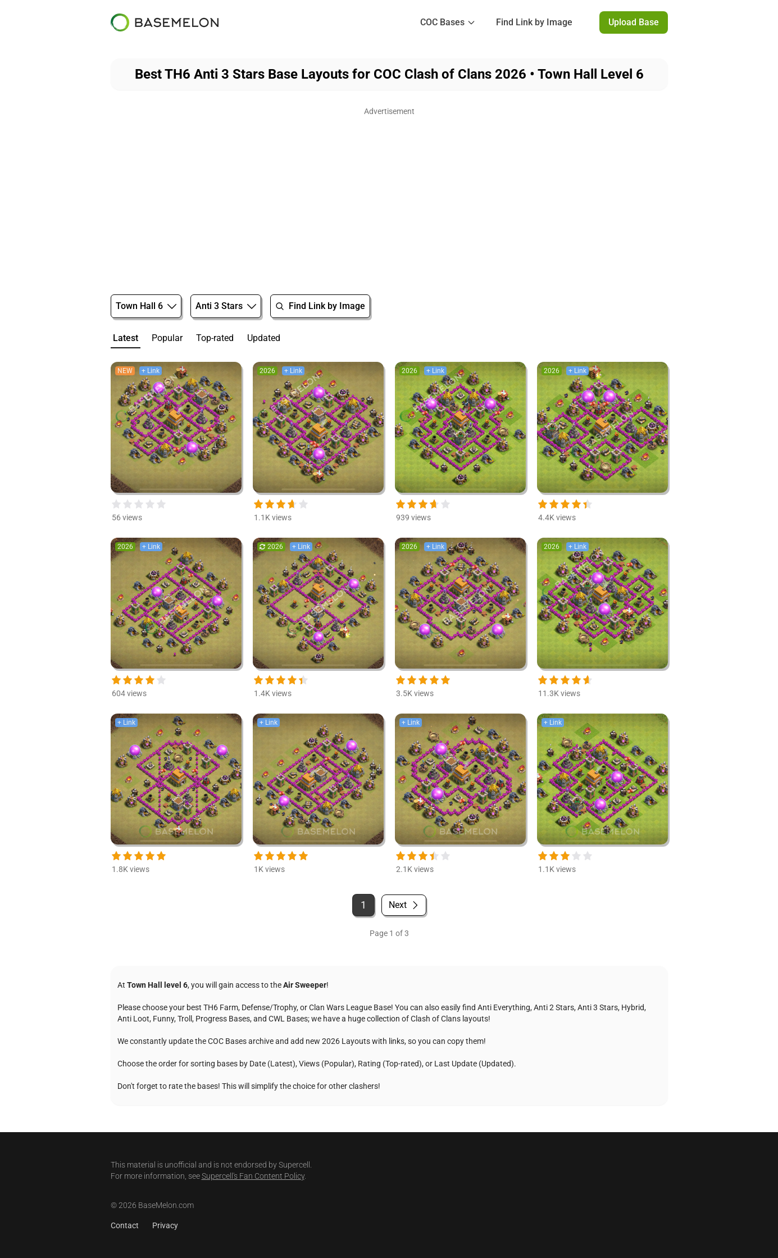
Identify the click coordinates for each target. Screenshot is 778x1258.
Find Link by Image (534, 22)
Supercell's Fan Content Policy (253, 1175)
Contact (125, 1225)
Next (404, 905)
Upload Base (633, 22)
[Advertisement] (389, 197)
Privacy (165, 1225)
